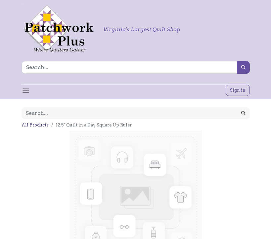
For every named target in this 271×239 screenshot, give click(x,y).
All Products (35, 124)
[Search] (243, 67)
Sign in (238, 90)
